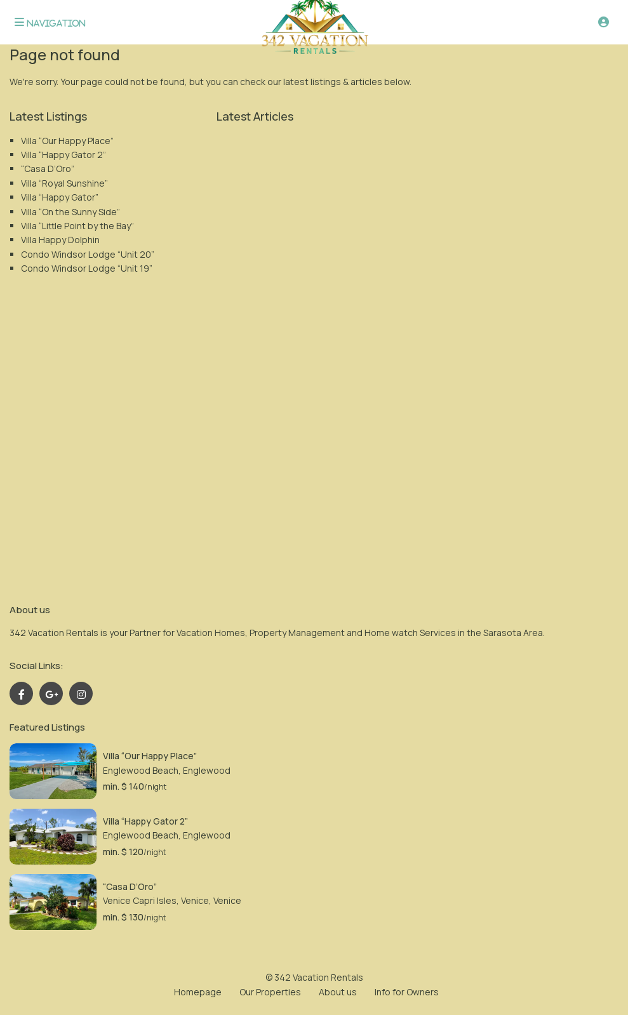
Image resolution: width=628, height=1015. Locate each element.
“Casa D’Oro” (47, 169)
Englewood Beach (140, 770)
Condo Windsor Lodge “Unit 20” (87, 254)
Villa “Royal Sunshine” (64, 183)
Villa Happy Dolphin (60, 240)
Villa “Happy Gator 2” (63, 155)
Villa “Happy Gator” (59, 197)
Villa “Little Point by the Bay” (77, 226)
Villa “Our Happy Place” (67, 141)
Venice (227, 900)
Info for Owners (407, 992)
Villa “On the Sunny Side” (70, 212)
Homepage (198, 992)
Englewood (206, 770)
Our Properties (270, 992)
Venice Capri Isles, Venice (156, 900)
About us (338, 992)
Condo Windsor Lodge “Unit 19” (86, 268)
